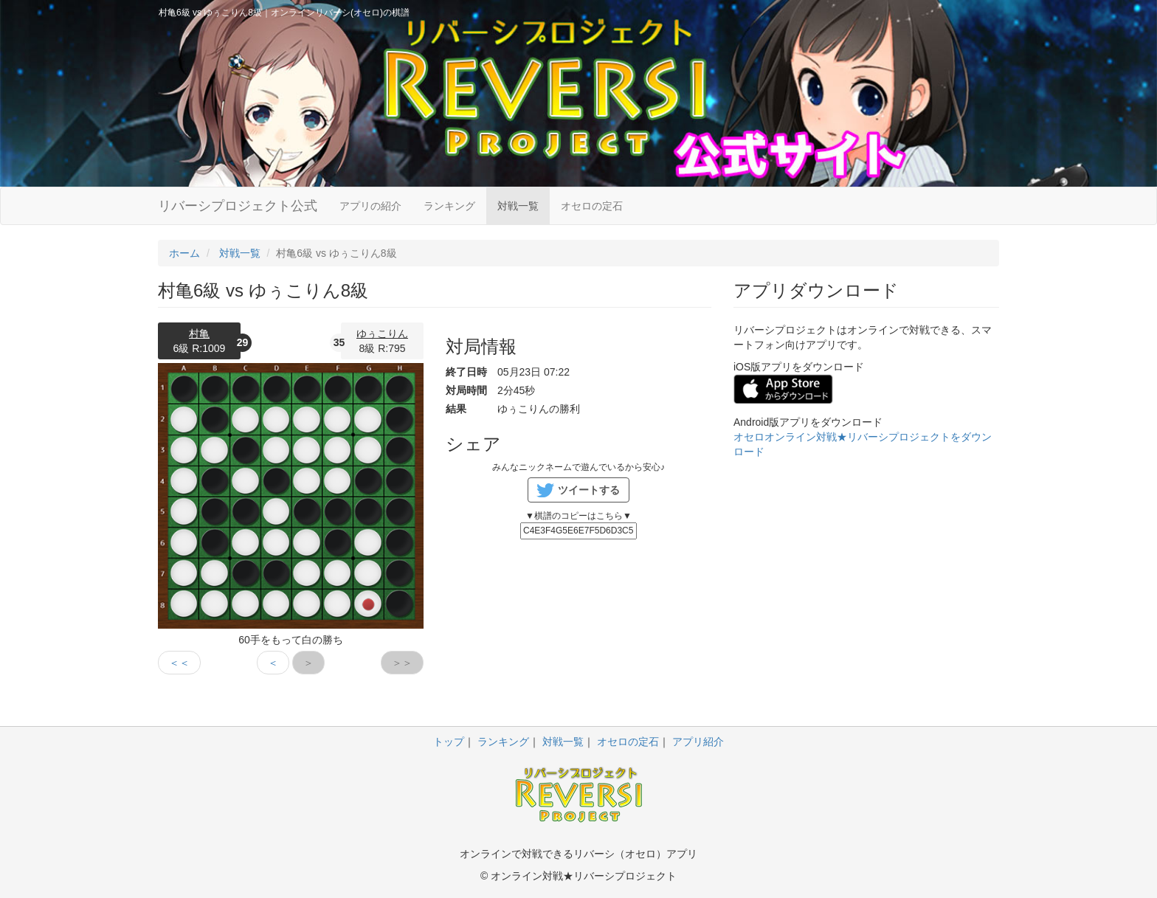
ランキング (449, 206)
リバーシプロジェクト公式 (237, 205)
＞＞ (402, 663)
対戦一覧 (518, 206)
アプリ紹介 (698, 741)
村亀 (199, 333)
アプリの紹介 (370, 206)
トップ (448, 741)
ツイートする (589, 490)
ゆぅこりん (382, 333)
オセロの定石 (592, 206)
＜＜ (179, 663)
